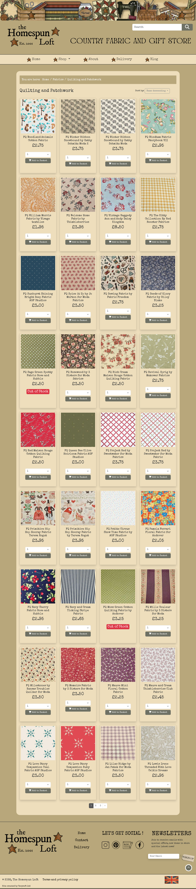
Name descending (156, 91)
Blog (151, 59)
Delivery (121, 59)
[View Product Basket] (171, 57)
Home (33, 59)
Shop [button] (60, 59)
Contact (81, 840)
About (90, 59)
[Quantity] (38, 154)
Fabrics (58, 79)
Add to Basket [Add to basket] (38, 160)
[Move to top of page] (188, 867)
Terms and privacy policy (60, 879)
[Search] (157, 27)
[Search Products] (187, 27)
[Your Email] (163, 856)
